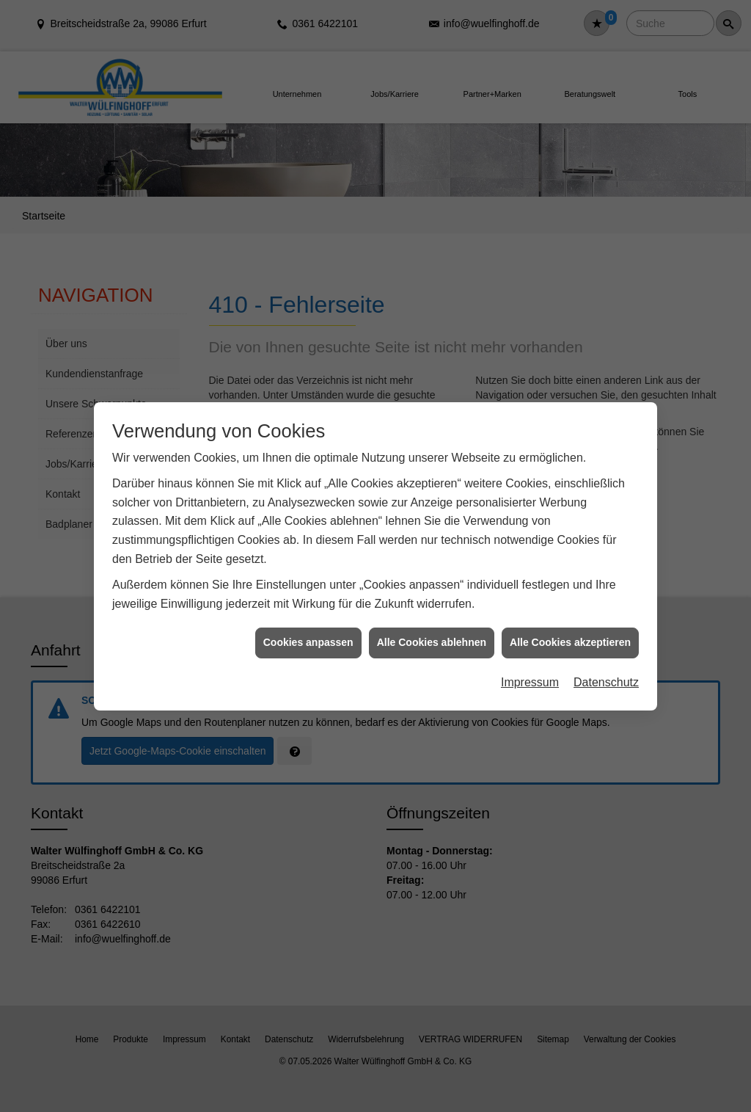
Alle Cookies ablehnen (431, 626)
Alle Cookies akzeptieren (570, 626)
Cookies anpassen (308, 626)
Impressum (530, 666)
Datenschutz (606, 666)
